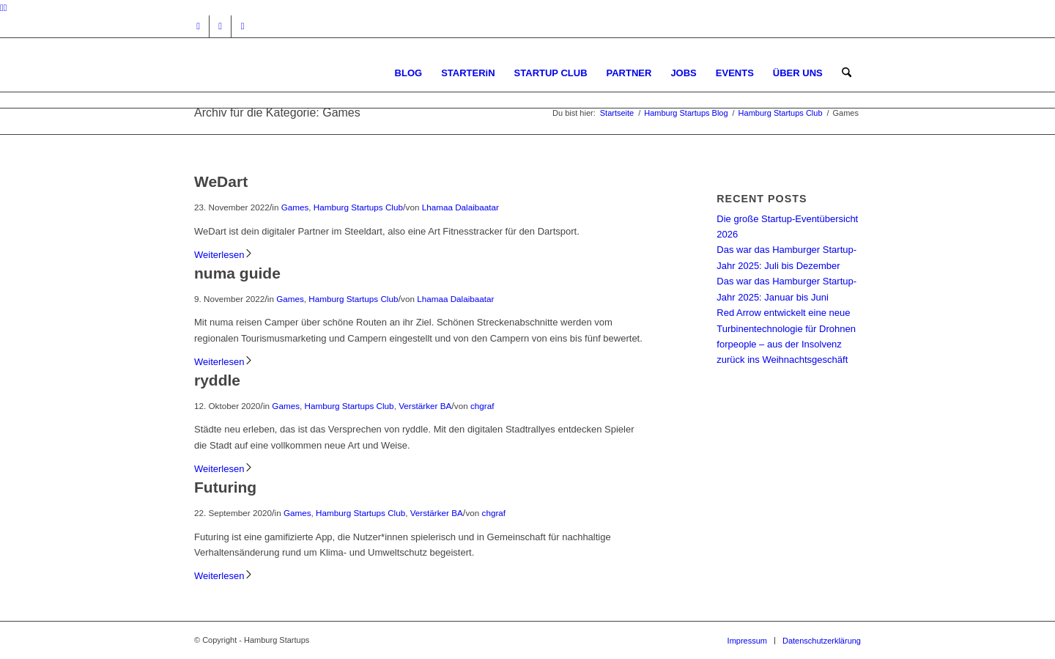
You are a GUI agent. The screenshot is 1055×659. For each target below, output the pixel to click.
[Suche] (846, 73)
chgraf (482, 406)
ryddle (217, 380)
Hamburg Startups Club (358, 207)
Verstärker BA (425, 406)
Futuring (225, 487)
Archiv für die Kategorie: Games (277, 112)
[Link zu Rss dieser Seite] (242, 26)
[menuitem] (408, 73)
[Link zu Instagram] (198, 26)
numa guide (237, 273)
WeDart (221, 181)
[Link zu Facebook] (220, 26)
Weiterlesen (223, 254)
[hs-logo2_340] (304, 73)
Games (295, 207)
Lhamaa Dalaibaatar (460, 207)
